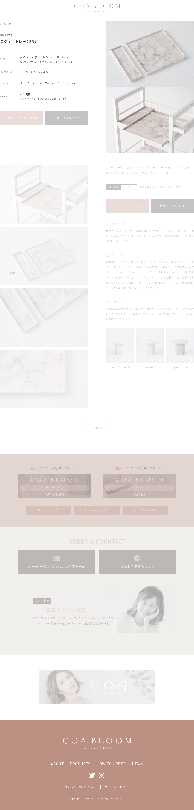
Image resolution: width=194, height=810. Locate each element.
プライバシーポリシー (117, 787)
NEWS (137, 764)
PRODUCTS (80, 764)
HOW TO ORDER (111, 764)
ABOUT (57, 764)
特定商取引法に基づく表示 (80, 787)
